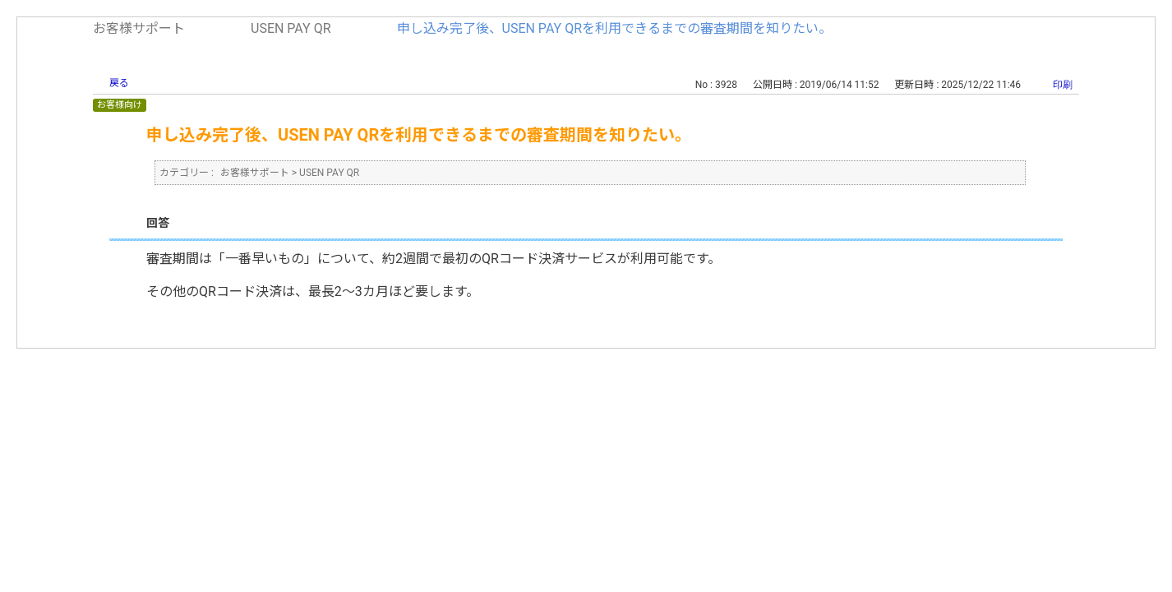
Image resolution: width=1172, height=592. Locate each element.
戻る (119, 83)
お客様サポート (139, 28)
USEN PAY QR (291, 28)
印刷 (1063, 84)
